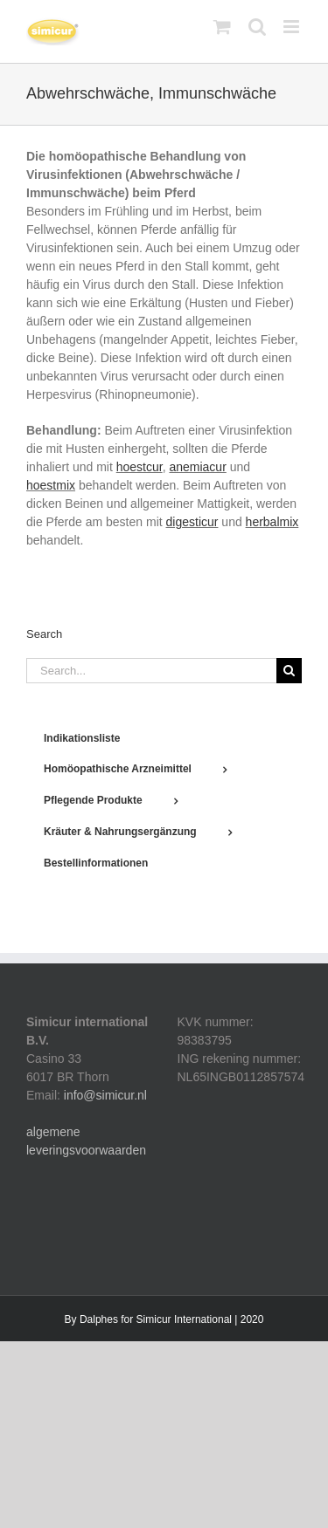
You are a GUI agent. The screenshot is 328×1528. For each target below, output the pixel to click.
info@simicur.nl (105, 1095)
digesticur (192, 522)
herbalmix (272, 522)
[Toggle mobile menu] (292, 26)
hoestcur (139, 467)
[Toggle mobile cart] (222, 26)
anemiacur (197, 467)
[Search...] (151, 670)
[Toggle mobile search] (257, 26)
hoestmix (50, 485)
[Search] (289, 670)
